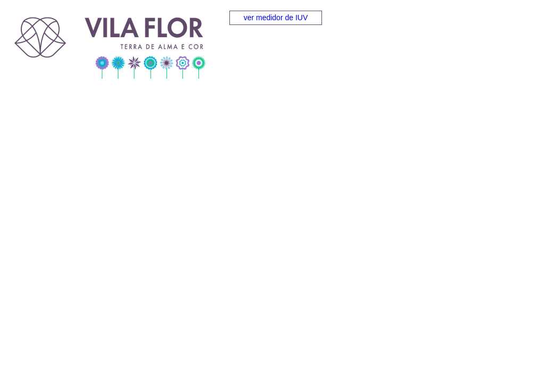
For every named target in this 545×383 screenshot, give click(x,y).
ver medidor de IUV (276, 17)
